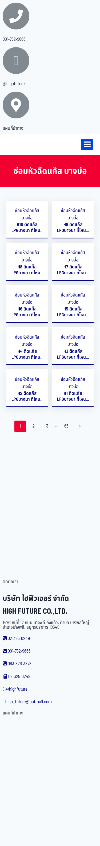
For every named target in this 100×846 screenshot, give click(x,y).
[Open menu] (87, 144)
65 (66, 426)
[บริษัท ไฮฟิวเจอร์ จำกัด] (15, 144)
